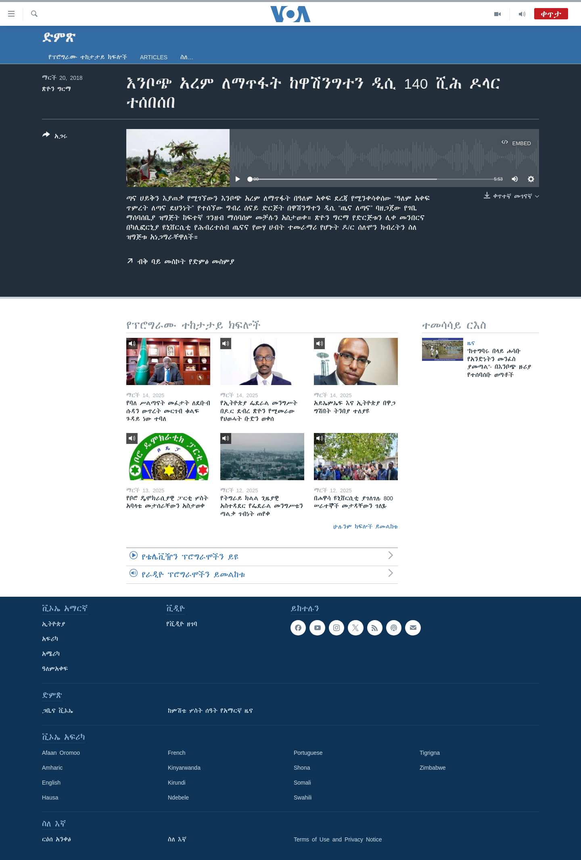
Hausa (50, 797)
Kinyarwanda (184, 767)
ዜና (471, 343)
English (51, 782)
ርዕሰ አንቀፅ (56, 839)
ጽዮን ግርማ (56, 89)
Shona (302, 767)
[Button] (54, 137)
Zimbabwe (433, 767)
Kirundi (177, 782)
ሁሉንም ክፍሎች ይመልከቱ (365, 526)
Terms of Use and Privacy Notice (338, 839)
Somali (302, 782)
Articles (153, 57)
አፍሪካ (50, 639)
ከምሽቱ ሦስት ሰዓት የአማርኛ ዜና (210, 710)
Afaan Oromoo (61, 752)
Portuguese (308, 752)
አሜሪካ (51, 654)
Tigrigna (430, 752)
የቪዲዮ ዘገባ (181, 624)
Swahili (302, 797)
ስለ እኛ (177, 839)
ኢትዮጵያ (53, 624)
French (177, 752)
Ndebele (178, 797)
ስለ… (186, 57)
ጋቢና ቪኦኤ (57, 710)
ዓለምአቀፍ (55, 669)
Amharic (52, 767)
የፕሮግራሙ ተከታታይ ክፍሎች (87, 57)
